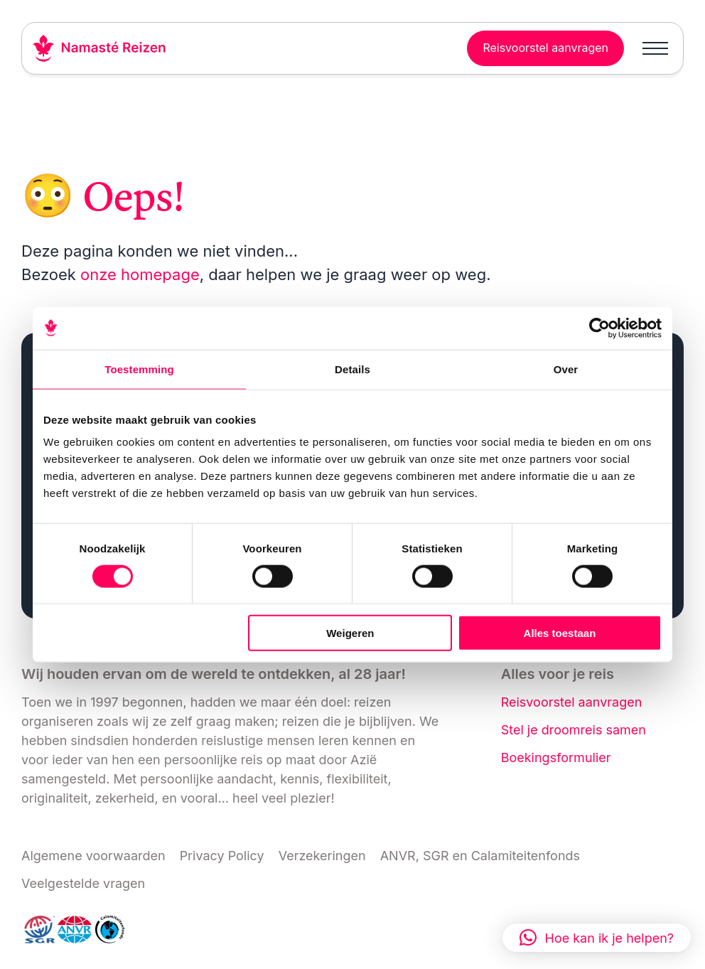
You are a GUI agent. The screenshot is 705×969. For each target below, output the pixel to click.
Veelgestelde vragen (83, 883)
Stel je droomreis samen (573, 729)
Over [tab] (566, 369)
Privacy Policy (222, 855)
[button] (596, 938)
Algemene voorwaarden (93, 855)
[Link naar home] (99, 48)
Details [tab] (352, 369)
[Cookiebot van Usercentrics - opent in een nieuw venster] (599, 327)
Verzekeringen (322, 855)
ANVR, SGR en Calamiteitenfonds (480, 855)
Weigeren (350, 633)
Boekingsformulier (556, 757)
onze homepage (140, 274)
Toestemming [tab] (139, 369)
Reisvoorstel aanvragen (571, 702)
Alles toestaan (560, 633)
